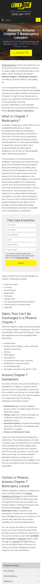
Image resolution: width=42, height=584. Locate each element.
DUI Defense (9, 571)
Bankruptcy (8, 581)
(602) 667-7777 (22, 53)
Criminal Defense (10, 576)
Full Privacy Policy (22, 258)
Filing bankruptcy (9, 65)
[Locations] (38, 20)
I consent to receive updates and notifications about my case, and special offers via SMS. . (19, 256)
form (26, 542)
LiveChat (16, 542)
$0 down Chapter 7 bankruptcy (21, 110)
